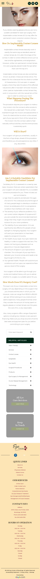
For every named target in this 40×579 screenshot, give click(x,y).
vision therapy (13, 345)
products (12, 372)
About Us (20, 465)
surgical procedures (15, 367)
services (11, 350)
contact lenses (13, 354)
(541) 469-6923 (22, 515)
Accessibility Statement (12, 572)
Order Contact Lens (20, 486)
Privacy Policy (24, 572)
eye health (12, 363)
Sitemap (31, 572)
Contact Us (20, 429)
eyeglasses (12, 359)
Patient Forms (20, 472)
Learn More (20, 404)
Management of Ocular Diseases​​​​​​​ (20, 498)
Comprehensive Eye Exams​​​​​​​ (20, 491)
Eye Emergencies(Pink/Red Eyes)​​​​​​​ (20, 496)
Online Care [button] (20, 483)
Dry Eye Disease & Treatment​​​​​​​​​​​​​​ (20, 493)
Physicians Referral (20, 470)
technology (12, 385)
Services (20, 467)
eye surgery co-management (18, 376)
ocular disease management (18, 381)
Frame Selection (20, 488)
